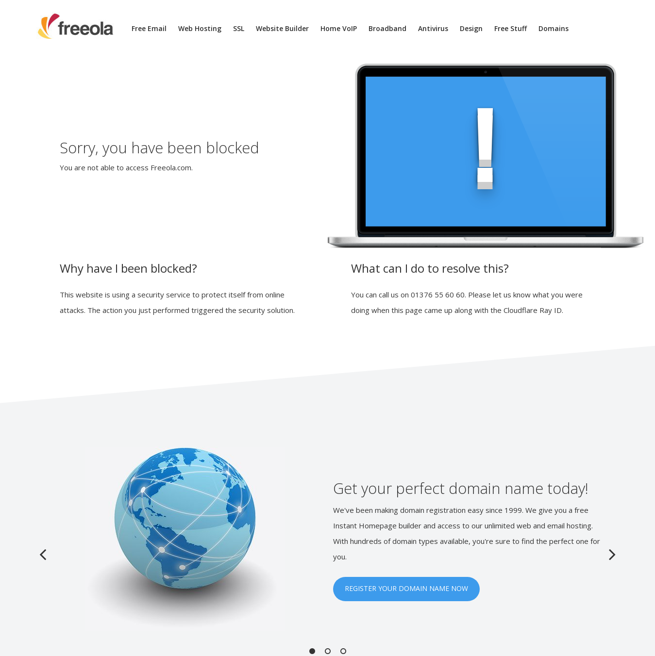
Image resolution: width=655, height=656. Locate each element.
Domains (553, 28)
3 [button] (343, 651)
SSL (238, 28)
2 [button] (328, 651)
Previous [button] (42, 554)
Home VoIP (338, 28)
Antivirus (433, 28)
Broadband (387, 28)
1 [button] (312, 651)
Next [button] (612, 554)
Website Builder (282, 28)
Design (471, 28)
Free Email (149, 28)
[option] (327, 539)
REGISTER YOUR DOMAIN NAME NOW (406, 588)
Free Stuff (510, 28)
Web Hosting (199, 28)
